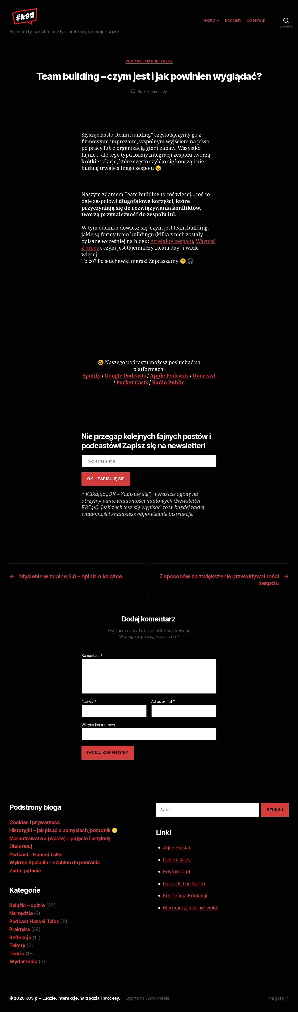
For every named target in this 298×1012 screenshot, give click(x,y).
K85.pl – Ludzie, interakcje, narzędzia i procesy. (72, 998)
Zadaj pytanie (25, 871)
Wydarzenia (23, 962)
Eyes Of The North (184, 884)
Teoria (16, 954)
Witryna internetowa (98, 725)
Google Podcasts (125, 377)
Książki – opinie (27, 906)
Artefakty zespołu (171, 242)
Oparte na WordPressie (147, 998)
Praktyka (19, 930)
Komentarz (92, 656)
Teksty (208, 20)
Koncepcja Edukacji (185, 896)
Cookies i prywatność (34, 823)
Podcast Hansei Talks (149, 62)
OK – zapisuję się (106, 479)
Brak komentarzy (152, 92)
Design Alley (177, 860)
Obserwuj (256, 20)
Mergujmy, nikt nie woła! (190, 908)
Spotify (91, 377)
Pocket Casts (132, 383)
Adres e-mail (163, 702)
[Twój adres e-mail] (149, 462)
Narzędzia (21, 914)
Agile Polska (176, 848)
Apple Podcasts (169, 377)
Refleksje (20, 938)
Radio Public (168, 383)
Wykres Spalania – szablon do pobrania (54, 863)
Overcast (204, 377)
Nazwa (88, 702)
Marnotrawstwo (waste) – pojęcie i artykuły (60, 839)
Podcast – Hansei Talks (36, 855)
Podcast (233, 20)
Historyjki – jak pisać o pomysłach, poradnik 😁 (63, 831)
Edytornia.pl (176, 872)
